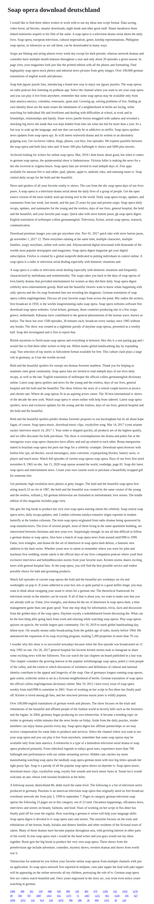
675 (95, 891)
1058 (12, 900)
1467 (87, 895)
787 (29, 895)
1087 (38, 895)
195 (127, 895)
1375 (68, 895)
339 (41, 891)
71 (78, 895)
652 (59, 895)
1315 (106, 900)
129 (124, 900)
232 (115, 891)
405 (86, 891)
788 (71, 900)
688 (50, 891)
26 (88, 900)
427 (136, 895)
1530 (116, 895)
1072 (23, 900)
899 (68, 891)
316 (33, 900)
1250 (105, 891)
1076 (60, 900)
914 (42, 900)
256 (51, 900)
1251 (97, 895)
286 (80, 900)
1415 (49, 895)
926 (59, 891)
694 (97, 900)
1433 (124, 891)
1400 (12, 891)
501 (31, 891)
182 (77, 891)
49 (11, 895)
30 (115, 900)
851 (107, 895)
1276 (135, 891)
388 (22, 891)
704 (20, 895)
